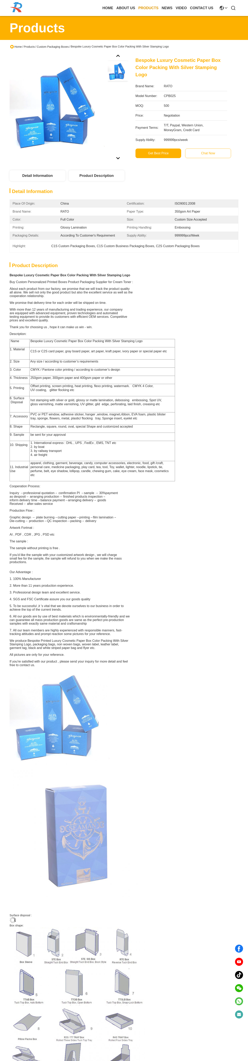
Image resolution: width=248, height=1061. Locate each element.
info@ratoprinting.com (78, 1039)
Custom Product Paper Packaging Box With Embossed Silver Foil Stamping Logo (153, 847)
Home (107, 8)
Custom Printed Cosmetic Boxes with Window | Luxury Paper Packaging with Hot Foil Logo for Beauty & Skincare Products (37, 847)
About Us (16, 1009)
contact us (201, 8)
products (148, 8)
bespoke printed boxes (141, 723)
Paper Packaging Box (46, 723)
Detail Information (37, 176)
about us (125, 8)
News (14, 1022)
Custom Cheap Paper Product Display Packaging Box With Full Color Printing (37, 945)
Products (29, 46)
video (181, 8)
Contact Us (17, 1035)
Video (14, 1028)
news (167, 8)
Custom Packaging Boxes (53, 46)
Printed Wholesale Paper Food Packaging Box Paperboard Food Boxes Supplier (95, 847)
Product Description (96, 176)
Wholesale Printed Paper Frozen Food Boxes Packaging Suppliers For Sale (211, 847)
